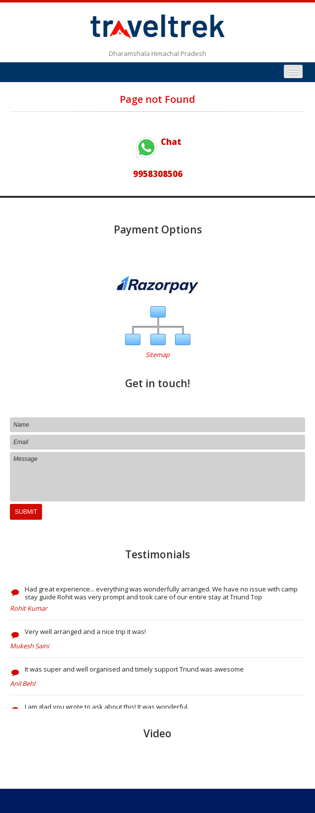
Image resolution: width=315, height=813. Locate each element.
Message (157, 476)
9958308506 (157, 174)
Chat (157, 141)
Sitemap (157, 354)
